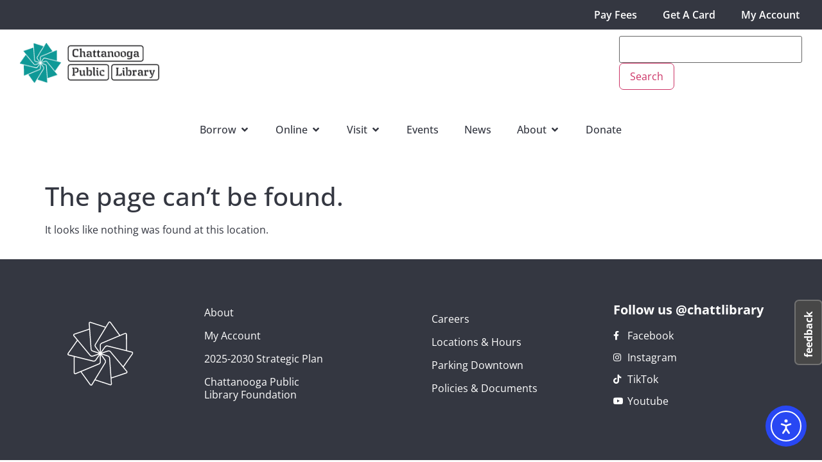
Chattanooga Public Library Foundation (251, 388)
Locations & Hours (476, 342)
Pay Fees (615, 15)
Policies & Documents (485, 388)
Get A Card (689, 15)
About (219, 312)
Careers (450, 319)
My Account (770, 15)
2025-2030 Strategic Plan (263, 359)
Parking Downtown (477, 365)
